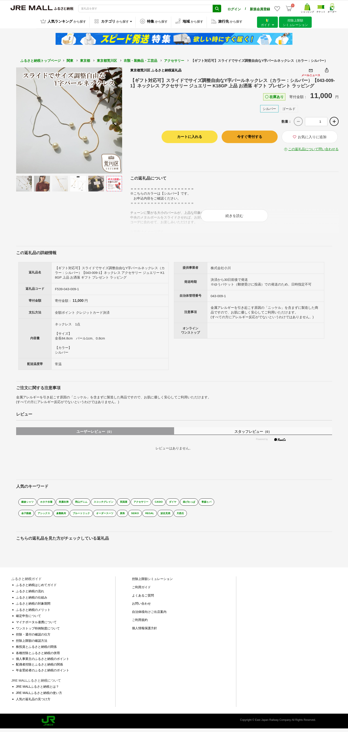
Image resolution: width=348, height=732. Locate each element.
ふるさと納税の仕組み (31, 601)
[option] (69, 120)
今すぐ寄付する (249, 136)
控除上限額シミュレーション (152, 582)
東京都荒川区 (107, 60)
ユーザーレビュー (95, 435)
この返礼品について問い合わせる (313, 148)
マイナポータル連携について (36, 625)
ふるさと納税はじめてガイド (36, 588)
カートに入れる (189, 136)
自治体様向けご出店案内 (149, 615)
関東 (70, 60)
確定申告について (28, 619)
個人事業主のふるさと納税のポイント (42, 662)
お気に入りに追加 (309, 136)
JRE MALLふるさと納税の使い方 (39, 696)
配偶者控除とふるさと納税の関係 (39, 668)
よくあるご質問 (143, 599)
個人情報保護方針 (144, 631)
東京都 (85, 60)
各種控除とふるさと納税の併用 (38, 656)
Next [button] (109, 120)
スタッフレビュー (253, 435)
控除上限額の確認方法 (31, 644)
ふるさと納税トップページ (40, 60)
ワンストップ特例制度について (38, 631)
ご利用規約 (140, 623)
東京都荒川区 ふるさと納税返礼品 (156, 69)
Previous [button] (28, 120)
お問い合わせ (141, 607)
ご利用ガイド (141, 590)
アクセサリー (174, 60)
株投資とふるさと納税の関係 (36, 650)
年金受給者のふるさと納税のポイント (42, 673)
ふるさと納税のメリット (33, 613)
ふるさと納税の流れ (30, 594)
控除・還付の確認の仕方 (33, 638)
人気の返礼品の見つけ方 (33, 702)
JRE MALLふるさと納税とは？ (37, 690)
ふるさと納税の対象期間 (33, 607)
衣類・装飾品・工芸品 (140, 60)
